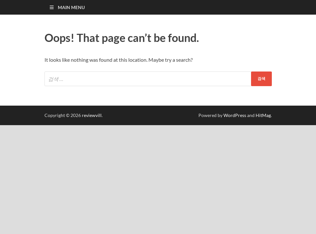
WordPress (234, 115)
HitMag (263, 115)
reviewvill (92, 115)
